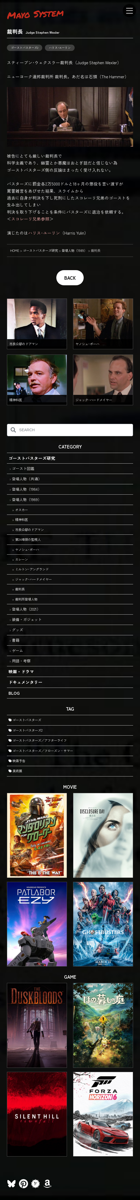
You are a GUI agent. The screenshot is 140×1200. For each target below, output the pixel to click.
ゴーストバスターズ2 (24, 47)
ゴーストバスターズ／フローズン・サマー (41, 750)
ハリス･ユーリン (60, 47)
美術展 (15, 771)
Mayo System (35, 14)
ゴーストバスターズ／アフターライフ (38, 740)
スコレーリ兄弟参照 (30, 219)
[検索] (13, 430)
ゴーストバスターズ (25, 720)
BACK (70, 277)
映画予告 (17, 760)
